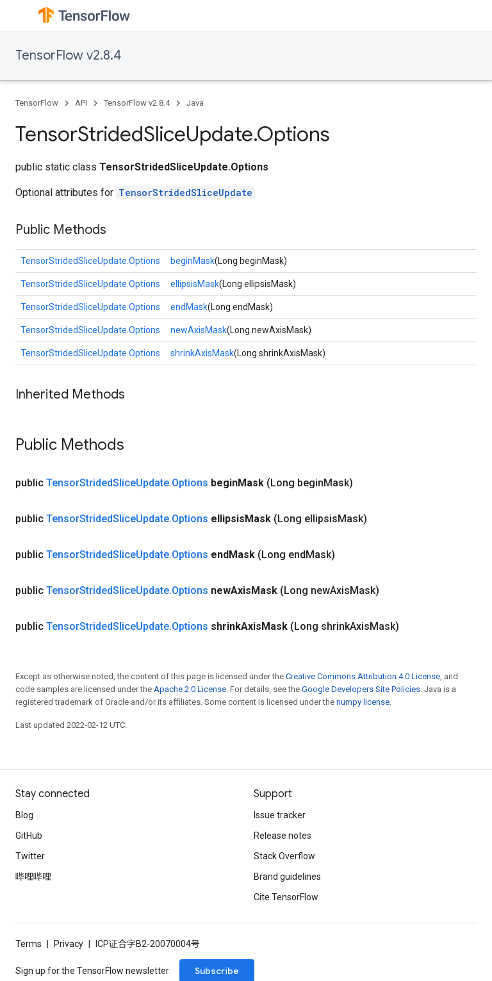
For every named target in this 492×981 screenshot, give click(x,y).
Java (195, 103)
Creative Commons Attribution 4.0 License (363, 676)
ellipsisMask (194, 284)
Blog (24, 815)
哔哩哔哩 (33, 876)
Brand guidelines (287, 876)
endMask (189, 307)
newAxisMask (198, 330)
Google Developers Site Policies (361, 689)
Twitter (30, 856)
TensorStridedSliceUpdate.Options (90, 261)
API (81, 103)
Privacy (68, 944)
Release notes (282, 835)
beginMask (192, 261)
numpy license (363, 702)
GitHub (28, 835)
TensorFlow (36, 103)
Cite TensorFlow (286, 897)
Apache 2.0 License (190, 689)
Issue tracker (280, 815)
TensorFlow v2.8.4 (68, 55)
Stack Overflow (284, 856)
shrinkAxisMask (202, 353)
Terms (28, 944)
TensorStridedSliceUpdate (185, 192)
